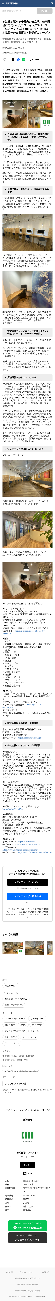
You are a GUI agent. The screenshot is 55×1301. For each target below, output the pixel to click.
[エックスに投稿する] (13, 59)
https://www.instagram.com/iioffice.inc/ (20, 850)
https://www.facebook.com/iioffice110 (34, 852)
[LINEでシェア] (23, 59)
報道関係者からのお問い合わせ (27, 1278)
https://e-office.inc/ (26, 841)
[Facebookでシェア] (18, 59)
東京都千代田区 (9, 1056)
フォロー (27, 1165)
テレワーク (37, 1025)
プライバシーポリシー (27, 1272)
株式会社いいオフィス (40, 1110)
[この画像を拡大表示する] (12, 948)
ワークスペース (12, 1043)
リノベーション (29, 1037)
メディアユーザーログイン (27, 882)
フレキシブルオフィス (15, 1031)
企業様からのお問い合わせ (27, 1284)
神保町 (23, 1025)
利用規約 (45, 1272)
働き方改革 (10, 1025)
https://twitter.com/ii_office (27, 844)
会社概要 (9, 1272)
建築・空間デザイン (14, 1005)
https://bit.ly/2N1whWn (12, 809)
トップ (7, 1110)
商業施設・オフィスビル (16, 999)
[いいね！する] (4, 59)
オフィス (35, 1031)
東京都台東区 (8, 1060)
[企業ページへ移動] (27, 1137)
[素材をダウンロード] (31, 59)
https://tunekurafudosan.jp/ (30, 738)
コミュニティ (11, 1037)
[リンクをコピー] (37, 59)
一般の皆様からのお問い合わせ (27, 1290)
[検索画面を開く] (52, 3)
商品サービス (11, 986)
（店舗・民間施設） (27, 1056)
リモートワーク (38, 1018)
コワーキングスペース (15, 1018)
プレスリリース (20, 1110)
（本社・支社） (23, 1060)
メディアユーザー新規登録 (27, 896)
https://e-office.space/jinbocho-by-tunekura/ (20, 1071)
